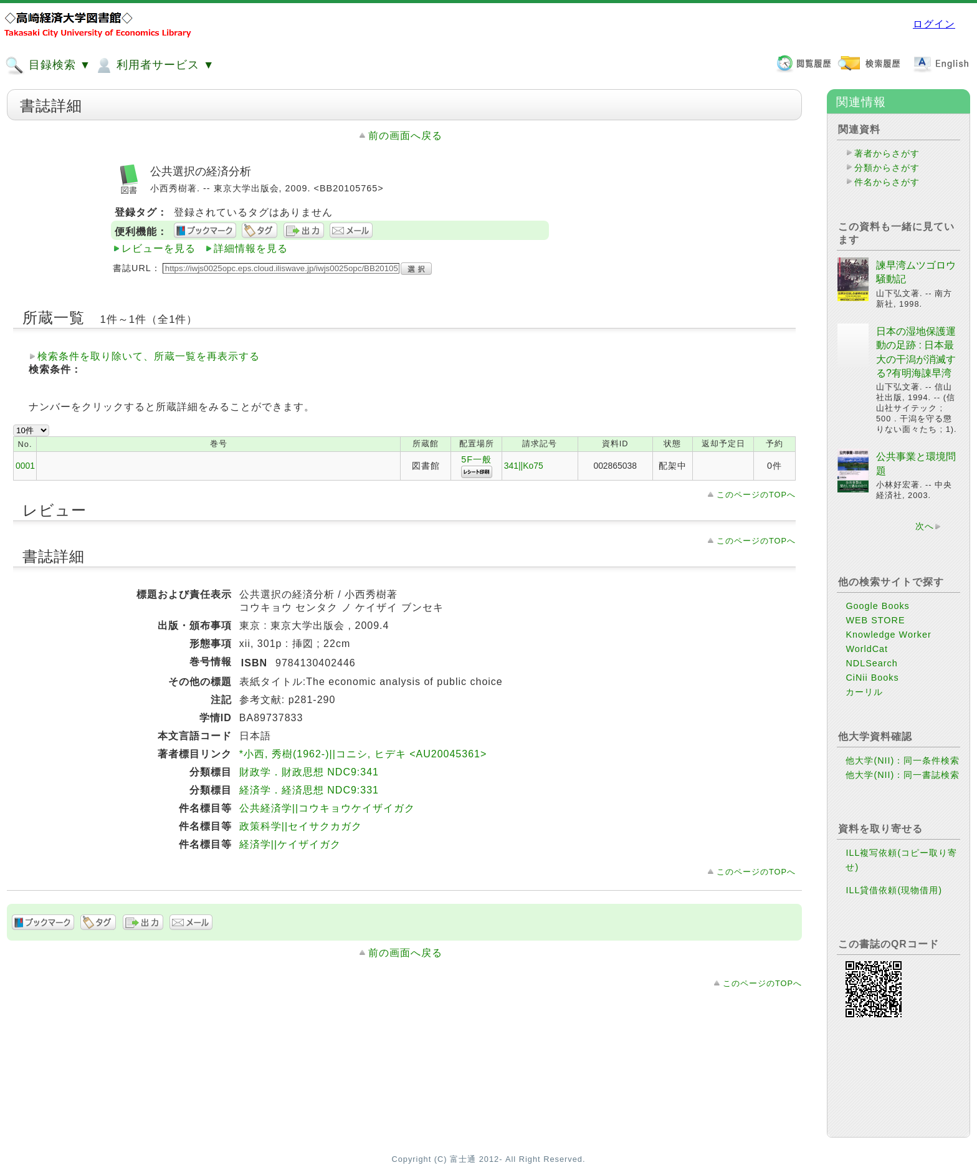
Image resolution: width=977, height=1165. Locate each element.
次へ (924, 526)
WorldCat (867, 649)
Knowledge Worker (888, 635)
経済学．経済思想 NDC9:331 (309, 790)
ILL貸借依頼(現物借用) (894, 890)
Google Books (877, 606)
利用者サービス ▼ (154, 65)
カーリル (864, 692)
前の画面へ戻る (405, 135)
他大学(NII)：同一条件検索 (903, 760)
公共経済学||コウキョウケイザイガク (327, 808)
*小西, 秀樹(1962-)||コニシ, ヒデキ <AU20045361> (363, 754)
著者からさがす (887, 153)
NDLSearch (871, 663)
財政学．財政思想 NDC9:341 (309, 772)
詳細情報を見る (251, 248)
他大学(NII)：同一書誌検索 (903, 775)
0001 (25, 466)
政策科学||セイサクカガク (300, 826)
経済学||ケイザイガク (290, 844)
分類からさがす (887, 168)
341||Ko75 (523, 466)
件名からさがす (887, 182)
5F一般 (476, 459)
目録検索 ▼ (48, 65)
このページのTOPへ (756, 494)
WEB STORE (875, 620)
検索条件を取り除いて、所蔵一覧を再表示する (148, 356)
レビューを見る (159, 248)
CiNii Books (872, 678)
